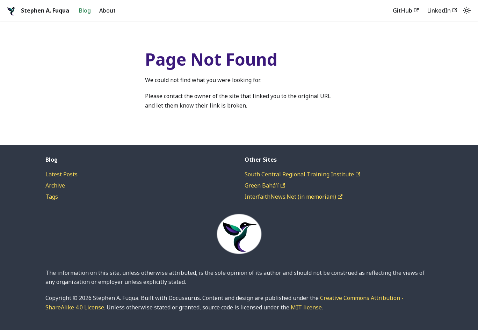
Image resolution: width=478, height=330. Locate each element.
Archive (55, 185)
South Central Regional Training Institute (302, 174)
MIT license (306, 307)
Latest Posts (61, 174)
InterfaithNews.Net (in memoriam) (293, 196)
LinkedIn (442, 10)
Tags (51, 196)
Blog (85, 10)
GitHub (406, 10)
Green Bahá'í (265, 185)
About (107, 10)
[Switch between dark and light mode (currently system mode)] (466, 10)
